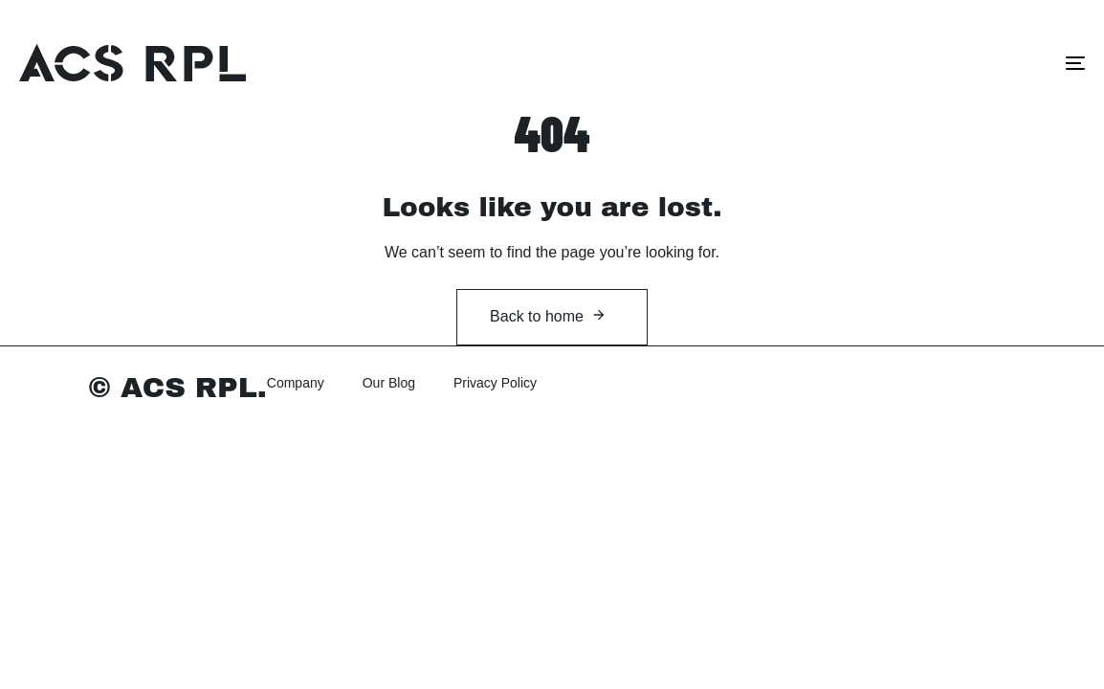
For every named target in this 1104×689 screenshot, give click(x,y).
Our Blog (389, 382)
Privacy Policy (495, 382)
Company (295, 382)
